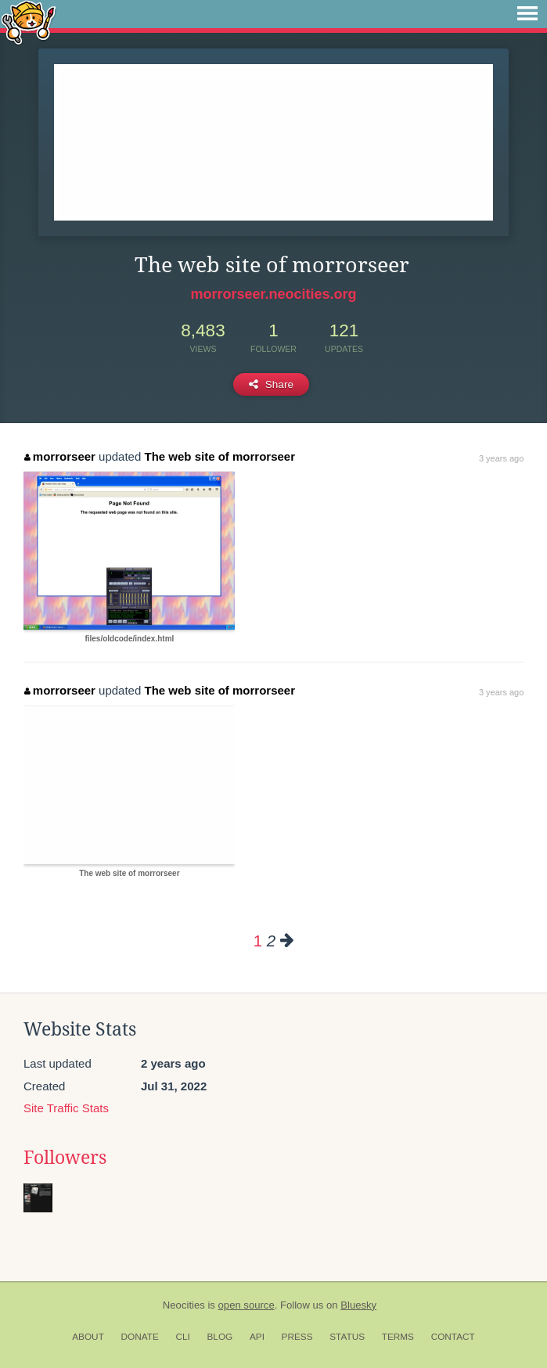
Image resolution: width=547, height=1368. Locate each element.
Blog (219, 1336)
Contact (453, 1336)
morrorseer (59, 456)
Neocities (184, 1305)
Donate (140, 1336)
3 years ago (501, 458)
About (88, 1336)
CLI (182, 1336)
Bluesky (358, 1305)
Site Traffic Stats (66, 1108)
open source (246, 1305)
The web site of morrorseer (219, 456)
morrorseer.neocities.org (273, 294)
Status (347, 1336)
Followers (64, 1157)
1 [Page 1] (258, 941)
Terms (398, 1336)
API (257, 1336)
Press (297, 1336)
